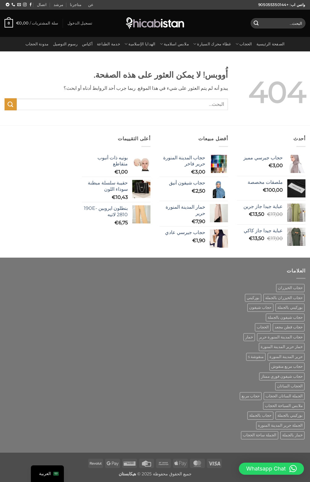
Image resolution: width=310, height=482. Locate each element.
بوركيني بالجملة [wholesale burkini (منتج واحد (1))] (290, 415)
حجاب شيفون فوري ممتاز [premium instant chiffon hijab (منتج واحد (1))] (282, 376)
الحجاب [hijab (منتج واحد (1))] (263, 327)
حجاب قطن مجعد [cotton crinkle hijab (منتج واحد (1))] (289, 327)
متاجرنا (75, 4)
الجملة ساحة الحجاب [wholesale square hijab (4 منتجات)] (259, 435)
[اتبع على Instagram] (25, 5)
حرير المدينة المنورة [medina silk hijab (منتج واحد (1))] (286, 356)
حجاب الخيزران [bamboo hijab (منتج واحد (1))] (290, 287)
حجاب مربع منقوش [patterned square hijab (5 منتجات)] (287, 366)
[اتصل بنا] (13, 5)
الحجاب (244, 44)
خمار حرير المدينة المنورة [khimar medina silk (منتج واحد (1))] (282, 346)
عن (91, 4)
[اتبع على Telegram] (7, 5)
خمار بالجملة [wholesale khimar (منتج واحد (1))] (292, 435)
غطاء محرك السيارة (212, 44)
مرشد (58, 4)
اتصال (42, 4)
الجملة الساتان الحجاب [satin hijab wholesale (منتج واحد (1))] (284, 396)
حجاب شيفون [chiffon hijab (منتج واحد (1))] (260, 307)
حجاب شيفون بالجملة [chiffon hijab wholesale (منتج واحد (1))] (285, 317)
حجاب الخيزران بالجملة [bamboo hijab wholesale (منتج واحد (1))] (284, 297)
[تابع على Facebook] (30, 5)
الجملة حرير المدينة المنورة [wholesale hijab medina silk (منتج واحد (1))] (280, 425)
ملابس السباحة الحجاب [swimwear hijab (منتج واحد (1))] (284, 405)
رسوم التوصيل (65, 44)
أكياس (87, 44)
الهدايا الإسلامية (140, 44)
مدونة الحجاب (37, 44)
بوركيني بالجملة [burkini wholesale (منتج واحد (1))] (290, 307)
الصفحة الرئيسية (270, 44)
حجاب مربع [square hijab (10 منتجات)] (251, 396)
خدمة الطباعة (108, 44)
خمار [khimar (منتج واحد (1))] (249, 337)
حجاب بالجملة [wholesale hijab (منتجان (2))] (260, 415)
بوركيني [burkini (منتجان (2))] (253, 297)
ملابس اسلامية (174, 44)
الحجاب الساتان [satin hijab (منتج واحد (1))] (290, 386)
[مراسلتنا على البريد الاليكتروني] (19, 5)
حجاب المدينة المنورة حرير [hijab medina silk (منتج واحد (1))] (281, 337)
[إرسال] (256, 23)
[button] (80, 23)
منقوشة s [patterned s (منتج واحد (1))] (256, 356)
